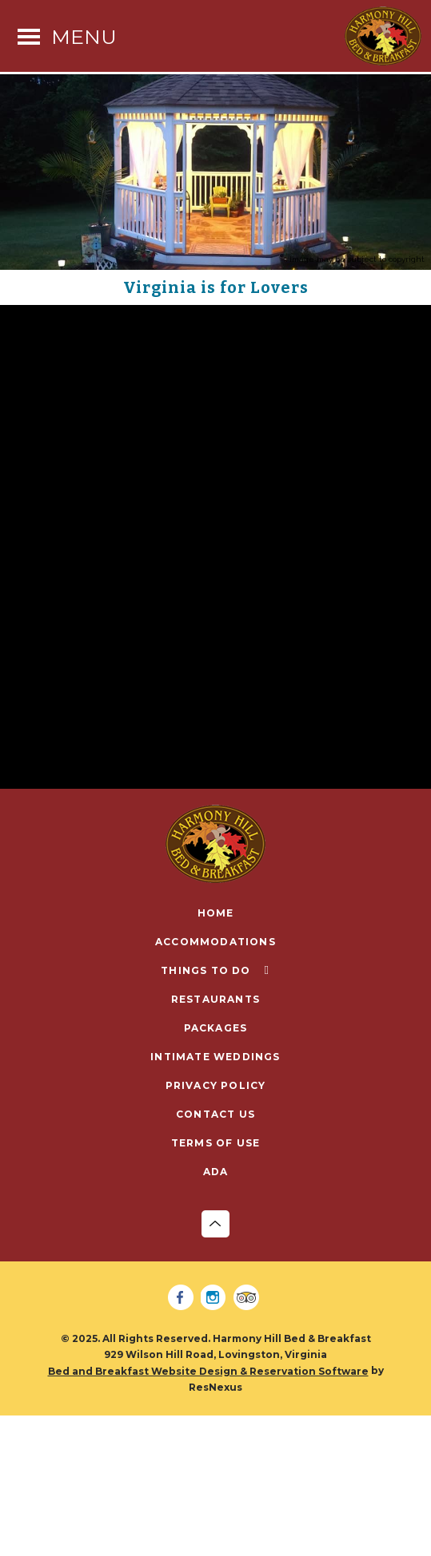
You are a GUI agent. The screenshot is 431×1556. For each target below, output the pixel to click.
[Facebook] (183, 1298)
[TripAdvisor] (248, 1298)
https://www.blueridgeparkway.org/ (123, 726)
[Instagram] (216, 1298)
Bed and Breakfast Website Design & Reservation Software (208, 1371)
